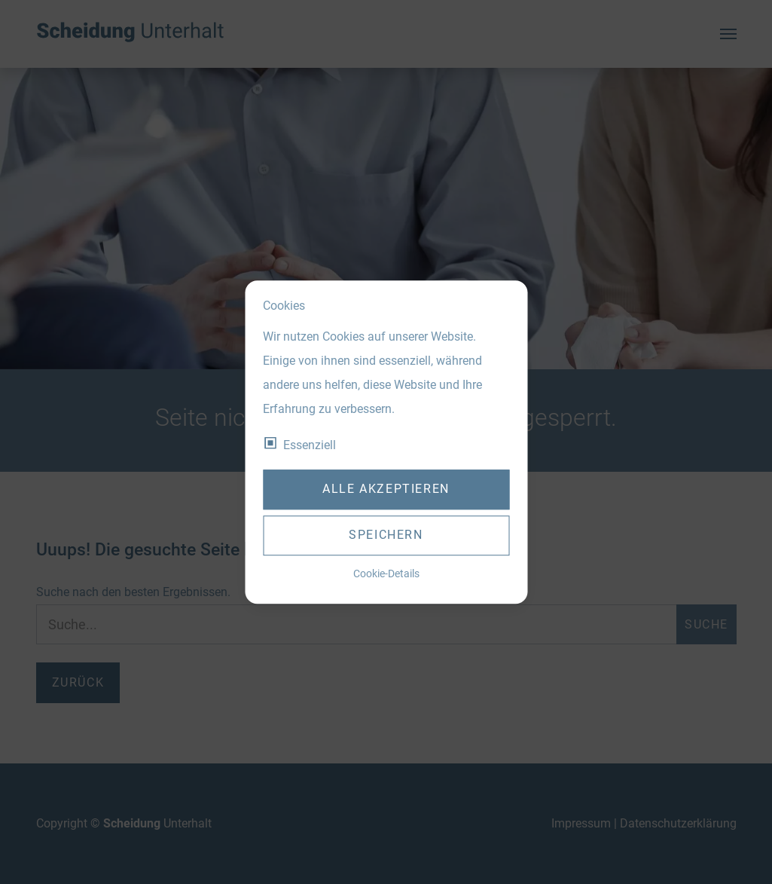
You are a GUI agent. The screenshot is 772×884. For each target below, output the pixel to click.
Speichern (386, 535)
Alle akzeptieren (386, 489)
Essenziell (309, 445)
